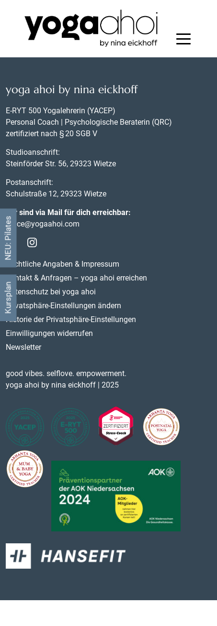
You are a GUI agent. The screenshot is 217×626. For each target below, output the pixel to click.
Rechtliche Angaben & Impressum (62, 264)
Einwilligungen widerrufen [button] (49, 333)
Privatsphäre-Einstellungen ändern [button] (63, 305)
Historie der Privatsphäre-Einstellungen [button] (71, 319)
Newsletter (23, 347)
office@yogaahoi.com (43, 223)
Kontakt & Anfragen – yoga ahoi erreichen (76, 277)
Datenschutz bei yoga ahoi (51, 291)
